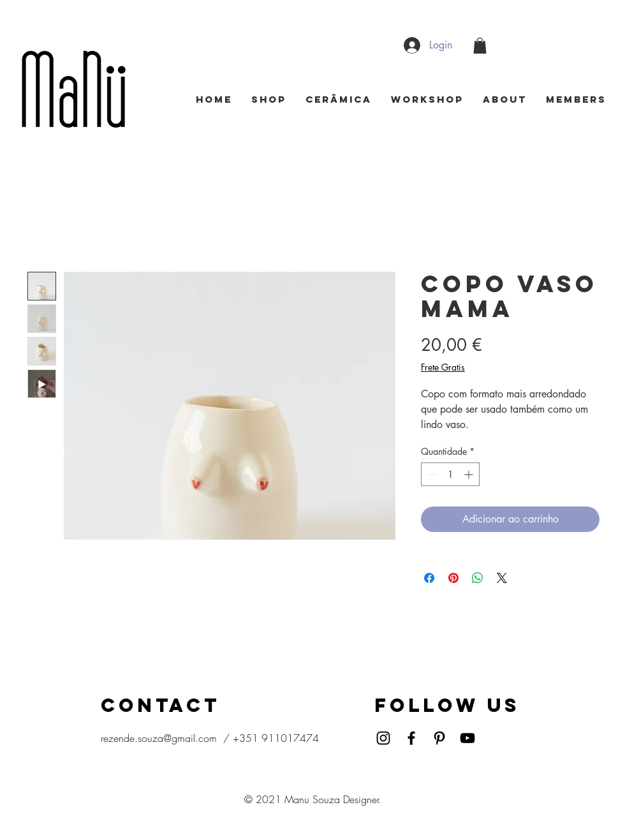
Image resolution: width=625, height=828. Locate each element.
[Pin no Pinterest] (453, 578)
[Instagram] (383, 738)
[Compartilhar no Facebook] (429, 578)
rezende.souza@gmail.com (159, 738)
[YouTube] (467, 738)
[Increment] (470, 474)
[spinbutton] (450, 474)
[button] (480, 46)
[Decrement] (431, 474)
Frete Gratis (443, 367)
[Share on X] (502, 578)
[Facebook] (411, 738)
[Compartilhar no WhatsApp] (477, 578)
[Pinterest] (439, 738)
